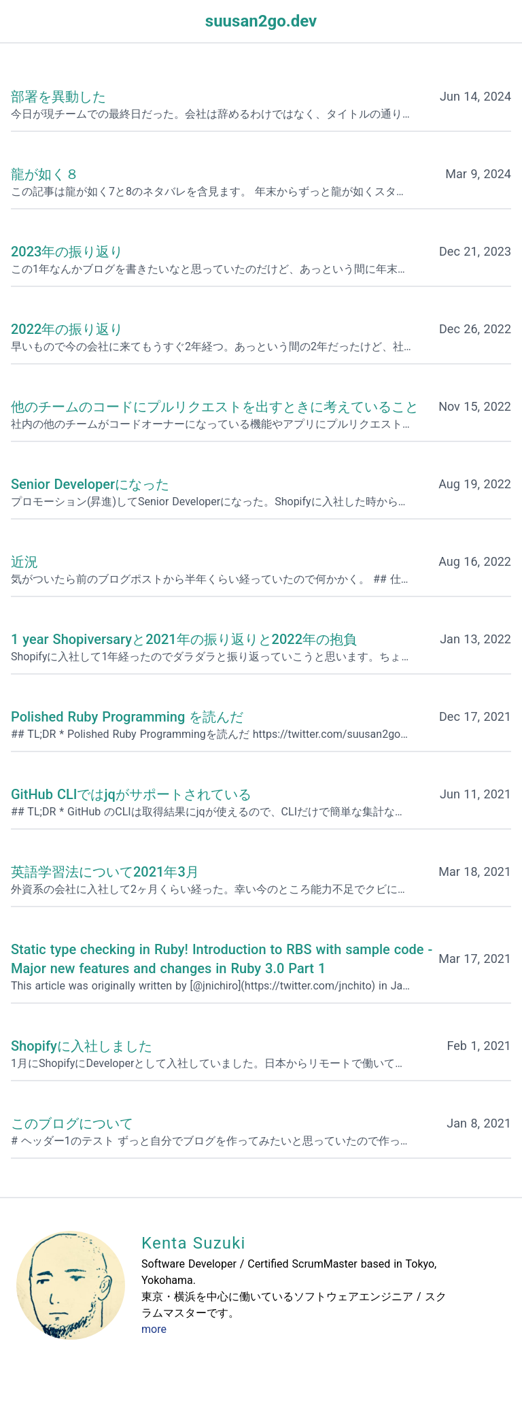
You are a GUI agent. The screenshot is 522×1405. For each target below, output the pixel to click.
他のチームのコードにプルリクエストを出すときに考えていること (215, 407)
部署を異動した (58, 96)
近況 (24, 562)
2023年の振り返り (67, 251)
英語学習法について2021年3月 (105, 872)
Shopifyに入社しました (81, 1046)
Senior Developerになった (90, 484)
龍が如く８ (45, 174)
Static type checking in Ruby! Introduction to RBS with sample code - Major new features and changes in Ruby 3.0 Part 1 (221, 959)
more (154, 1329)
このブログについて (72, 1123)
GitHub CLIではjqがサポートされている (131, 794)
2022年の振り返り (67, 329)
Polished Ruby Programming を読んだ (127, 717)
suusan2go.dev (261, 21)
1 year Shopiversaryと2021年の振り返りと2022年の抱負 (184, 639)
